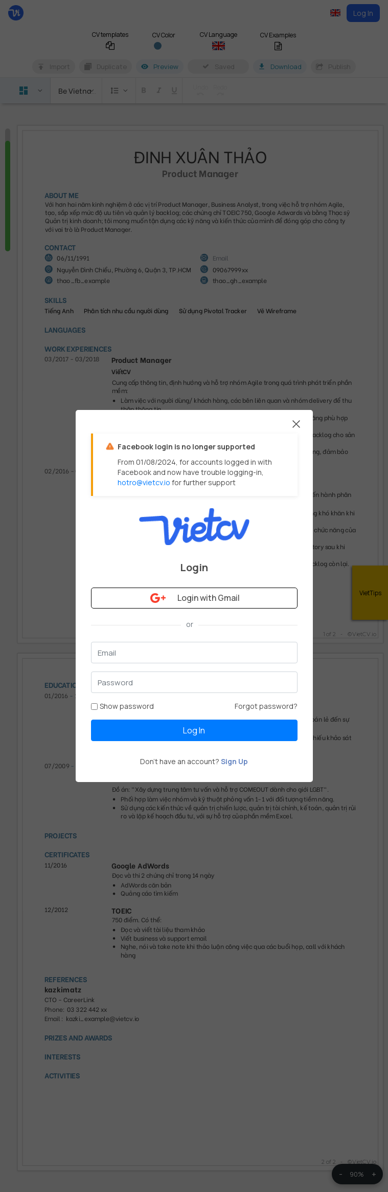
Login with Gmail (194, 597)
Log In (194, 730)
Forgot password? (266, 706)
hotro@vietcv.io (144, 482)
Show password (122, 706)
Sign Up (234, 761)
